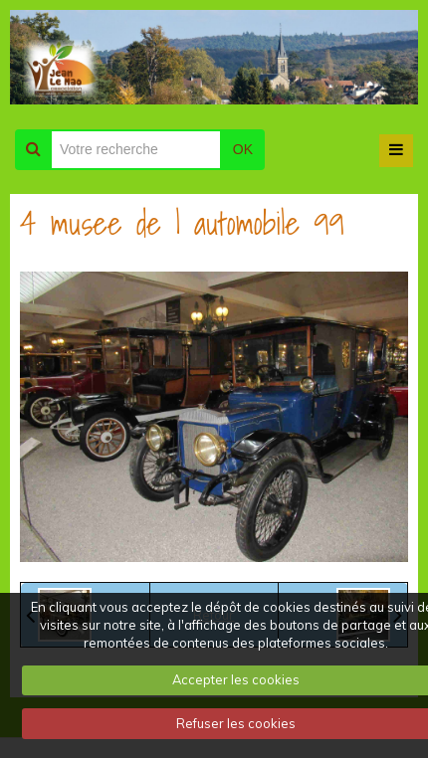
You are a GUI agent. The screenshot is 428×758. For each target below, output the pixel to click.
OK (243, 149)
